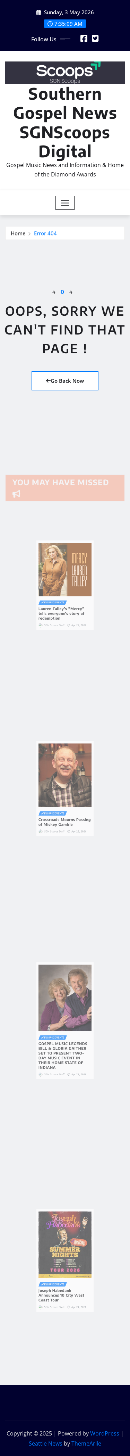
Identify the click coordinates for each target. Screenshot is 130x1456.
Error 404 (45, 234)
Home (18, 234)
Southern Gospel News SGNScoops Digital (65, 122)
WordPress (104, 1433)
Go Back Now (65, 380)
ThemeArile (86, 1443)
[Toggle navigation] (65, 203)
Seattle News (45, 1443)
